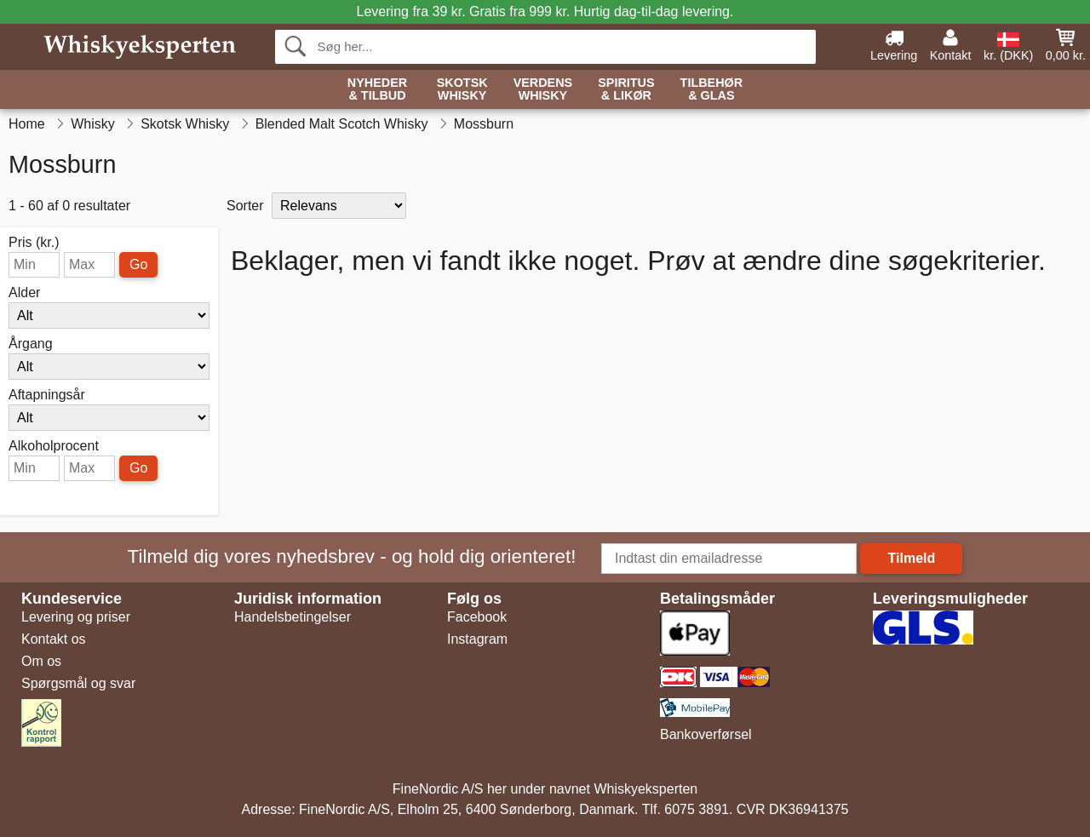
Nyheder (377, 90)
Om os (41, 661)
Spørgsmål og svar (78, 683)
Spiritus (626, 90)
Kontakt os (53, 639)
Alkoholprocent (54, 446)
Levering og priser (75, 617)
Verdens (543, 90)
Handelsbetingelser (292, 617)
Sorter (245, 205)
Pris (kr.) (34, 242)
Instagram (477, 639)
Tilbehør (711, 90)
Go (138, 264)
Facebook (477, 617)
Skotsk (462, 90)
